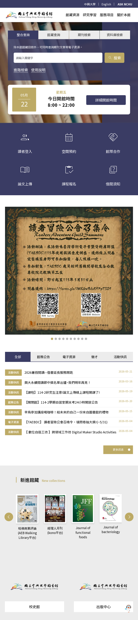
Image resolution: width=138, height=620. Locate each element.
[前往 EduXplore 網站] (128, 608)
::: (1, 10)
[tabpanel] (69, 402)
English (106, 4)
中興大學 (90, 4)
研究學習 (89, 14)
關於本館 (124, 14)
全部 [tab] (18, 356)
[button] (52, 339)
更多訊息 (121, 449)
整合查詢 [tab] (23, 34)
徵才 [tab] (94, 356)
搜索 (114, 57)
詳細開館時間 (106, 100)
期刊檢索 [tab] (84, 34)
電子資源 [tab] (69, 356)
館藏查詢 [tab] (53, 34)
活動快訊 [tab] (120, 356)
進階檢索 (21, 69)
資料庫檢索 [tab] (115, 34)
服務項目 (107, 14)
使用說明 (38, 69)
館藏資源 (72, 14)
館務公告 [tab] (43, 356)
